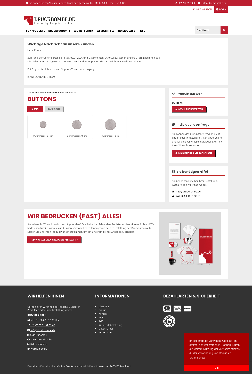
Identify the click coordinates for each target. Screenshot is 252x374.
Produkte (40, 92)
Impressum (105, 332)
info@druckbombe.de (212, 3)
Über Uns (104, 306)
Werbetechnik (83, 31)
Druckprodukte (59, 31)
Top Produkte (35, 31)
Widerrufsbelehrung (110, 325)
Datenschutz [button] (197, 357)
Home (31, 92)
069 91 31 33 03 (185, 3)
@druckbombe (37, 335)
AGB (101, 321)
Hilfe (142, 31)
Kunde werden (202, 9)
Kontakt (103, 313)
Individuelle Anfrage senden (193, 153)
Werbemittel (105, 31)
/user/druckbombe (39, 339)
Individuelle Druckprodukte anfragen (54, 239)
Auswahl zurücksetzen (189, 109)
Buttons (63, 92)
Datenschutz (106, 328)
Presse (102, 310)
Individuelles (126, 31)
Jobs (101, 317)
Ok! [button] (217, 367)
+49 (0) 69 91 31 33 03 (186, 196)
